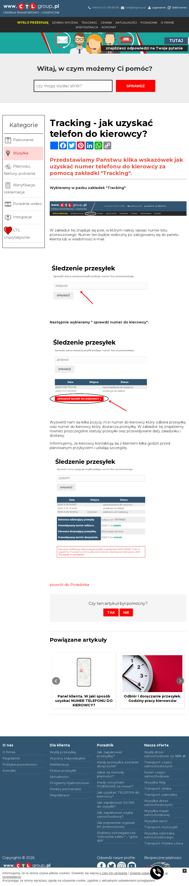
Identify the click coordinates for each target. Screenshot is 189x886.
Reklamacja (59, 764)
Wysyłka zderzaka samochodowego (159, 835)
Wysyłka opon (156, 821)
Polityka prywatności (19, 764)
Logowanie (156, 7)
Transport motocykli (161, 827)
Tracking (89, 22)
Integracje (18, 217)
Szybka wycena (65, 22)
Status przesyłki (63, 770)
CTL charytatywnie (17, 233)
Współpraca (87, 27)
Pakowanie (19, 140)
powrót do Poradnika (69, 584)
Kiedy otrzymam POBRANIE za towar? (115, 784)
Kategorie (23, 125)
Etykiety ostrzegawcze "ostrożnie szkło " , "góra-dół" (118, 836)
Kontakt (109, 27)
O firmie (167, 22)
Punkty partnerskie (65, 789)
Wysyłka (16, 153)
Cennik (106, 22)
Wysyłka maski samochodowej (157, 813)
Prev (56, 681)
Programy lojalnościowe (69, 783)
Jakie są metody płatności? (110, 774)
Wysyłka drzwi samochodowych (158, 803)
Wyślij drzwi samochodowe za (164, 754)
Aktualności (126, 22)
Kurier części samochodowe (156, 774)
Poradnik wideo (23, 204)
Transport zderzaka (160, 795)
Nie (126, 612)
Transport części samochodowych (158, 764)
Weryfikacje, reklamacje (20, 187)
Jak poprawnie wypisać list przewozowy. (116, 824)
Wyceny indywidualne (67, 758)
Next (180, 681)
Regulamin (11, 758)
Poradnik (149, 22)
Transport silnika (157, 788)
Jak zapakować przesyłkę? (109, 754)
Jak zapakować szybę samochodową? (115, 814)
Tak (111, 612)
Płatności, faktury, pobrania (19, 169)
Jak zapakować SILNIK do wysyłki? (116, 804)
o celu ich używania (113, 873)
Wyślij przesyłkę (32, 22)
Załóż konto (177, 7)
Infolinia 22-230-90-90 (103, 7)
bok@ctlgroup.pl (133, 7)
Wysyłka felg (154, 782)
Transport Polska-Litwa (163, 843)
